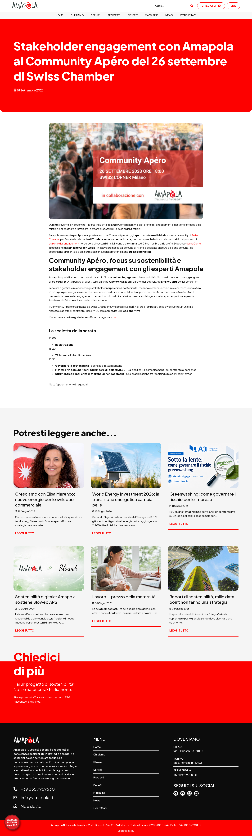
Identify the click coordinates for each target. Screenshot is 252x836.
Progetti (114, 15)
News (169, 15)
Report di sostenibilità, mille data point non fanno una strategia (201, 599)
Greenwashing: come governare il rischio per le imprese (203, 496)
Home (59, 15)
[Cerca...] (169, 6)
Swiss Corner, (194, 243)
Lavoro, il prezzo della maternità (124, 596)
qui (114, 317)
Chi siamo (77, 15)
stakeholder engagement (64, 243)
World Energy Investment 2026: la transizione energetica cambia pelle (125, 499)
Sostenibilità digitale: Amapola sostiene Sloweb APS (45, 599)
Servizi (95, 15)
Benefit (133, 15)
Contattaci (188, 15)
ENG (233, 5)
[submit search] (192, 5)
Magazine (151, 15)
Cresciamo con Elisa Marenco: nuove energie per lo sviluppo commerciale (45, 499)
